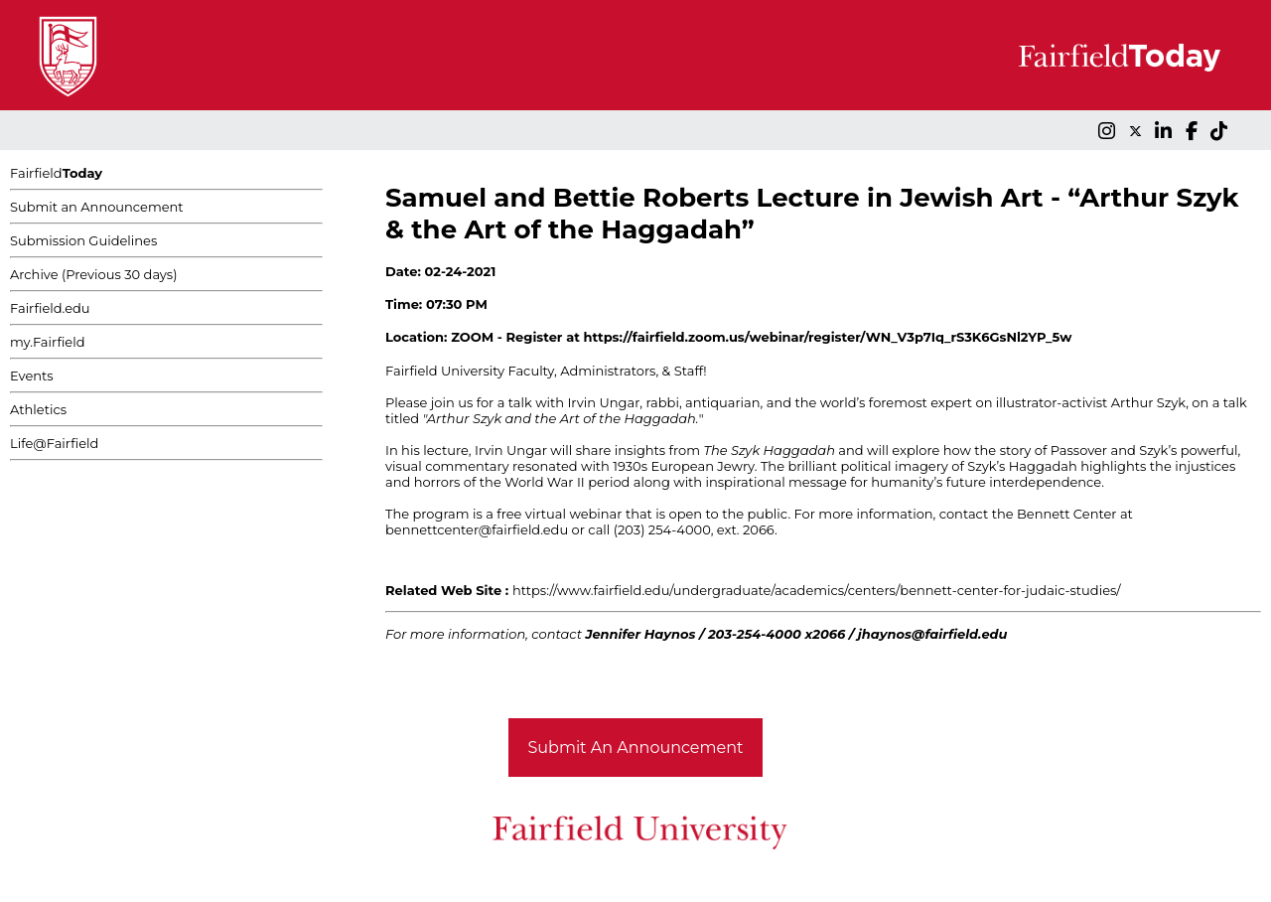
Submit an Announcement (97, 207)
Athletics (38, 409)
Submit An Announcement (636, 747)
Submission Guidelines (83, 240)
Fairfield (56, 173)
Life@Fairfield (54, 443)
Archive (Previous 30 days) (93, 274)
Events (32, 375)
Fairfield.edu (50, 308)
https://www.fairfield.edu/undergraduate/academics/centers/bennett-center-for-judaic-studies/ (816, 590)
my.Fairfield (47, 342)
